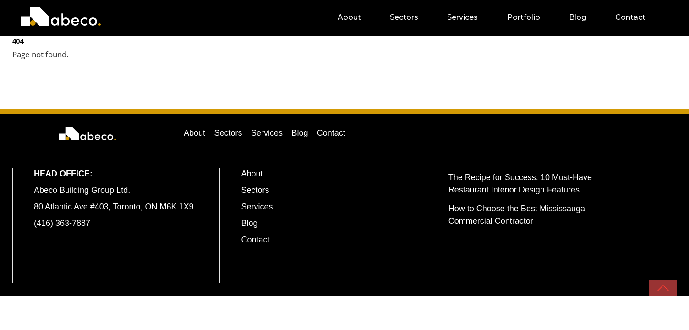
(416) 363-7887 (62, 223)
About (357, 17)
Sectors (412, 17)
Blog (585, 17)
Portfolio (531, 17)
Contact (638, 17)
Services (470, 17)
